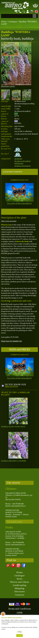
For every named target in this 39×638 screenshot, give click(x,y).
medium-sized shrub (22, 166)
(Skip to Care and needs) (8, 221)
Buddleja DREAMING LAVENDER (13, 461)
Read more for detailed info (11, 341)
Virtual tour (14, 521)
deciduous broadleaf (22, 161)
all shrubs (18, 159)
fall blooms (18, 163)
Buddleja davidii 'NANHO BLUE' (13, 427)
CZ (31, 11)
